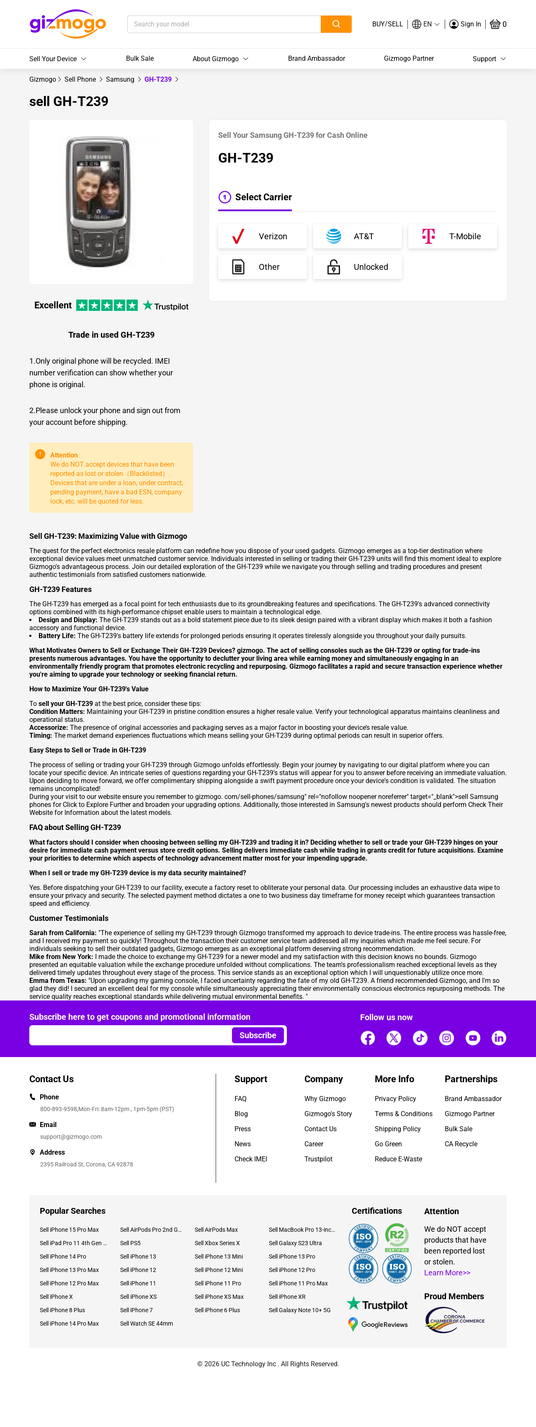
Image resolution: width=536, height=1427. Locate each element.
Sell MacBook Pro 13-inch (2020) (303, 1229)
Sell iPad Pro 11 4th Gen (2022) (74, 1243)
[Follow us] (367, 1037)
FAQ (240, 1099)
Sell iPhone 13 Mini (219, 1256)
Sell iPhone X (56, 1296)
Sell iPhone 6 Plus (217, 1310)
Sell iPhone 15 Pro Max (69, 1229)
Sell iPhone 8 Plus (62, 1310)
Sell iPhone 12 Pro (292, 1270)
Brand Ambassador (316, 58)
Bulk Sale (140, 58)
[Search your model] (211, 24)
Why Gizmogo (325, 1099)
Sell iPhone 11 (138, 1283)
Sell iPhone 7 (136, 1310)
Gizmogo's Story (328, 1114)
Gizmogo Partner (409, 58)
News (242, 1144)
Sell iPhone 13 (138, 1256)
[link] (42, 79)
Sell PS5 (130, 1243)
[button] (426, 24)
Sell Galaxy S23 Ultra (295, 1243)
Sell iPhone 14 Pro (63, 1256)
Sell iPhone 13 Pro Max (69, 1270)
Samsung (121, 79)
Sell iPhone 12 (138, 1270)
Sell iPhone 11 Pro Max (298, 1283)
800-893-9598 (58, 1109)
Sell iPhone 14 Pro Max (69, 1323)
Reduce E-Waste (398, 1159)
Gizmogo (42, 79)
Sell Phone (81, 79)
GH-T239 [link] (158, 79)
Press (242, 1129)
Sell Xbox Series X (217, 1243)
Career (313, 1144)
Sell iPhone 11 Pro (218, 1283)
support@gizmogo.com (71, 1136)
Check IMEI (250, 1159)
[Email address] (126, 1035)
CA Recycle (461, 1144)
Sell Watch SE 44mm (146, 1323)
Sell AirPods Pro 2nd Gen (151, 1229)
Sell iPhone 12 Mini (219, 1270)
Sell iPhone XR (287, 1296)
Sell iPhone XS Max (219, 1296)
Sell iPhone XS (138, 1296)
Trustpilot (318, 1159)
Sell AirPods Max (216, 1229)
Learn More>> (447, 1272)
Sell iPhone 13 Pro (292, 1256)
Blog (241, 1114)
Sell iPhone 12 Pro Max (69, 1283)
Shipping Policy (398, 1129)
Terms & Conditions (404, 1114)
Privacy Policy (395, 1099)
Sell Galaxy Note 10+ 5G (300, 1310)
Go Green (388, 1144)
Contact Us (320, 1129)
